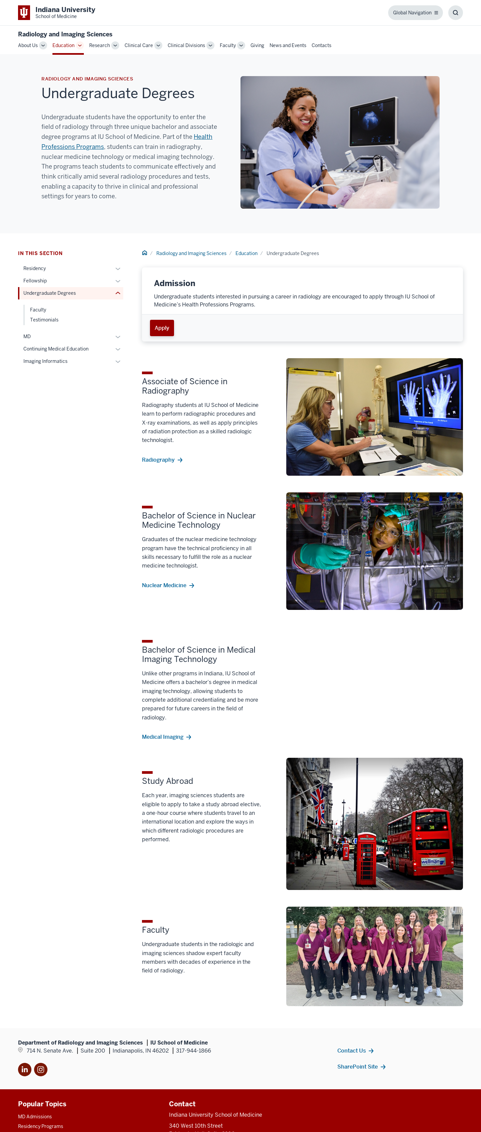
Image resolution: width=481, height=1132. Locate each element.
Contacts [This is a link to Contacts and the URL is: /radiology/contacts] (321, 45)
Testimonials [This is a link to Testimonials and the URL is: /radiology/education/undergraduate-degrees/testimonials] (44, 320)
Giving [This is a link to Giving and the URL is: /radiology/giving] (257, 45)
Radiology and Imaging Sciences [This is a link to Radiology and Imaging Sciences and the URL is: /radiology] (191, 253)
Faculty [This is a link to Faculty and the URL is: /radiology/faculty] (228, 45)
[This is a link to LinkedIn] (24, 1071)
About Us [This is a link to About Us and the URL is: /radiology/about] (28, 45)
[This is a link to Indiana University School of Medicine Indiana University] (56, 12)
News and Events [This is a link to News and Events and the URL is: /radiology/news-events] (288, 45)
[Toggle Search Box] (455, 12)
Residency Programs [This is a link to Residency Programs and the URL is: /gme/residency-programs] (40, 1126)
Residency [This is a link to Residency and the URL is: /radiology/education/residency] (34, 268)
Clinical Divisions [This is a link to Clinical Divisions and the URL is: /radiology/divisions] (186, 45)
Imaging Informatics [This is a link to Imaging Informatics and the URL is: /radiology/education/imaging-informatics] (45, 361)
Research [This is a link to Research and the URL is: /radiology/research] (99, 45)
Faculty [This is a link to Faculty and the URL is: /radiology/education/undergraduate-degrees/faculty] (38, 310)
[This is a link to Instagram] (40, 1071)
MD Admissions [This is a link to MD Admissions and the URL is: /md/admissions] (35, 1117)
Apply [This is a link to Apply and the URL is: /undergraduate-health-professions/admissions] (162, 327)
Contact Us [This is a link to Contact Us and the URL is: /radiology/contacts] (351, 1050)
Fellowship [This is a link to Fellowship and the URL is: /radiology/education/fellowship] (35, 281)
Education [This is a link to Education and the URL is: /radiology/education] (63, 45)
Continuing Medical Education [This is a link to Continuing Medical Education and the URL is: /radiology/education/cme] (56, 349)
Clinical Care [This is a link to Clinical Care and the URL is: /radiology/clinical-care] (139, 45)
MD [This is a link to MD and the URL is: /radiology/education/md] (27, 336)
